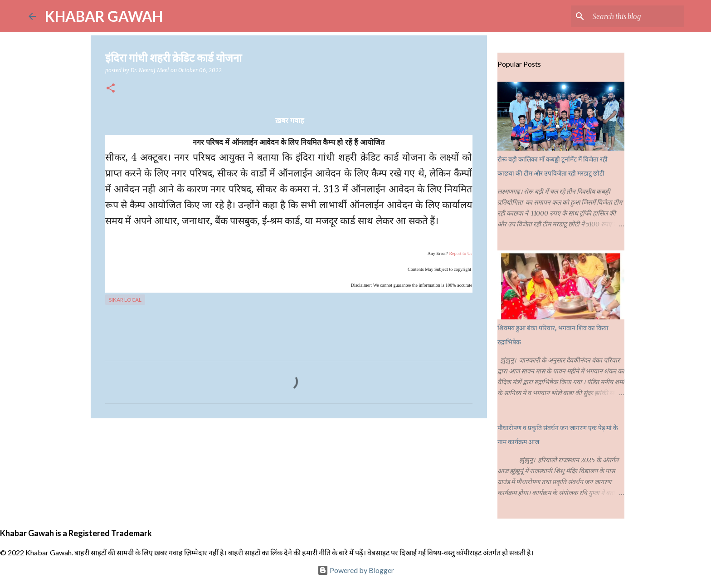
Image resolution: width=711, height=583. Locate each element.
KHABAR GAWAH (104, 16)
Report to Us (460, 253)
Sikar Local (125, 299)
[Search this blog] (636, 16)
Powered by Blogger (355, 570)
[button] (110, 89)
